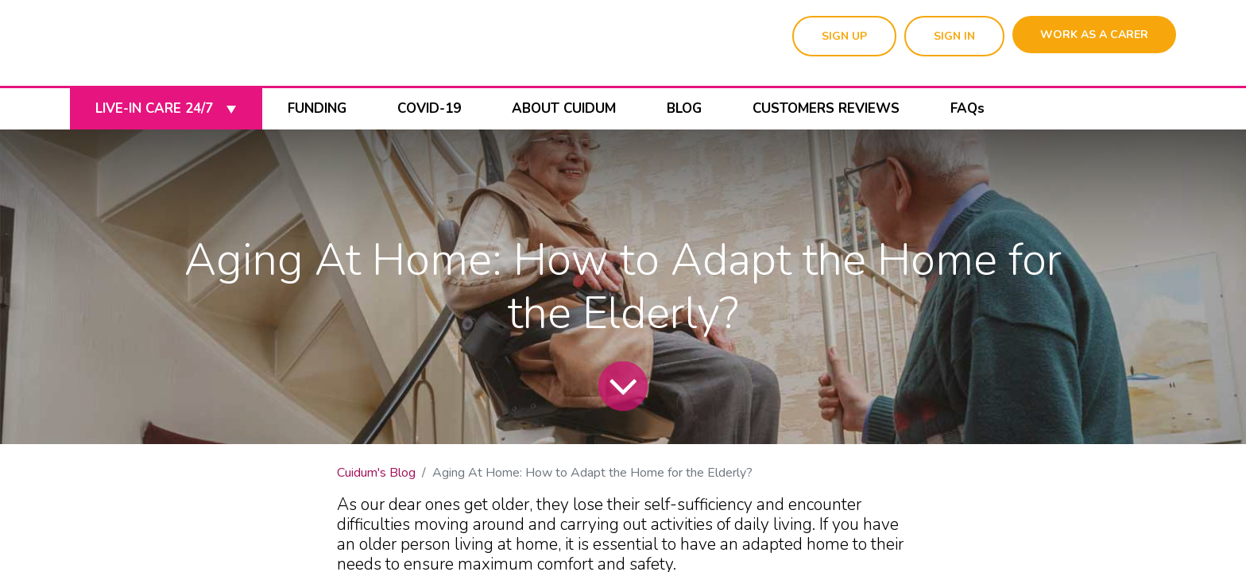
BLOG (684, 108)
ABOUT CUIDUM (564, 108)
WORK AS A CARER (1094, 34)
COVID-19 (429, 108)
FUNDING (317, 108)
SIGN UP (844, 36)
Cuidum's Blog (376, 472)
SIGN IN (954, 36)
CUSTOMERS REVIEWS (826, 108)
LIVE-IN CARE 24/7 (165, 108)
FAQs (967, 108)
